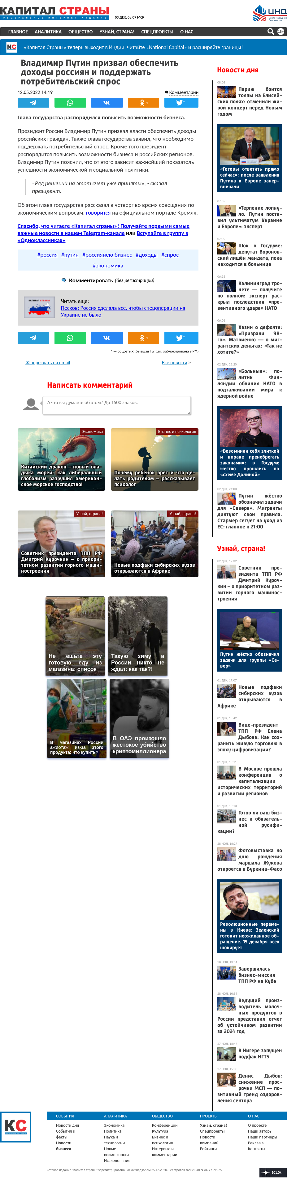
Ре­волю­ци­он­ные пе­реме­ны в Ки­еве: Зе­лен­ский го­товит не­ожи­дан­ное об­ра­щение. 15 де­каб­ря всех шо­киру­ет (249, 935)
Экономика (92, 431)
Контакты (256, 1148)
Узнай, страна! (116, 32)
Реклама (256, 1143)
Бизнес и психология (177, 431)
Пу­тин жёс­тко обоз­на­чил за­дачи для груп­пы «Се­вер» (249, 660)
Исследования (117, 1160)
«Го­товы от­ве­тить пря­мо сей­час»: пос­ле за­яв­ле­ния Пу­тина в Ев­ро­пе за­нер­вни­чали (249, 178)
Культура (160, 1131)
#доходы (147, 254)
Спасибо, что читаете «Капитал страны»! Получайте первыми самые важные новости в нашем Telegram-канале (104, 229)
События (65, 1116)
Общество (80, 32)
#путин (70, 254)
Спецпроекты (157, 32)
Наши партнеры (262, 1137)
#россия (47, 254)
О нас (186, 32)
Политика (113, 1131)
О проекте (257, 1125)
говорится (98, 212)
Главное (18, 32)
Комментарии (183, 92)
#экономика (108, 265)
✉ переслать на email (47, 362)
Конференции (165, 1125)
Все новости (174, 362)
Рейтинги (208, 1148)
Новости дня (238, 70)
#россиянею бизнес (107, 254)
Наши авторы (260, 1131)
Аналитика (48, 32)
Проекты (209, 1116)
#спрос (170, 254)
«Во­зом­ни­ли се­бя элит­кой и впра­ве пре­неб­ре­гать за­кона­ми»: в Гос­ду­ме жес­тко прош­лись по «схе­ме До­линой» (249, 462)
